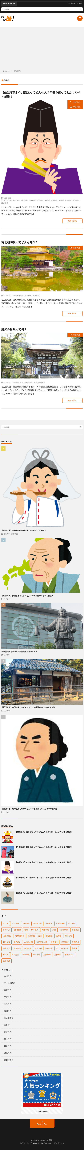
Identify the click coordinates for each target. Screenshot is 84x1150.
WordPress (58, 1143)
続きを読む (72, 221)
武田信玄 (68, 200)
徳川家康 (54, 200)
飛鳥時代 (7, 1053)
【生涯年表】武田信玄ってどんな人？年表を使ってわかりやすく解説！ (44, 832)
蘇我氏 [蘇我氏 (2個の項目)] (5, 954)
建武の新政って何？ (14, 329)
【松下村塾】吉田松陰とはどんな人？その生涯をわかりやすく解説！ (29, 707)
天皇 (21, 382)
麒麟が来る (8, 1060)
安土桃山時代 (9, 983)
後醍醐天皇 (19, 295)
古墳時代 (7, 976)
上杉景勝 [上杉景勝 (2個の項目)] (15, 923)
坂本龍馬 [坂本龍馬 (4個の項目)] (34, 930)
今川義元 (40, 200)
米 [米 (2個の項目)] (57, 948)
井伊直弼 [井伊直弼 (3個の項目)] (49, 923)
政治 (35, 382)
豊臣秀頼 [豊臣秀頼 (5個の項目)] (36, 954)
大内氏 (47, 200)
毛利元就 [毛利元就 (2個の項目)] (75, 942)
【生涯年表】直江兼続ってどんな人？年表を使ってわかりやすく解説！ (44, 877)
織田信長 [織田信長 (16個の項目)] (64, 948)
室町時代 (76, 102)
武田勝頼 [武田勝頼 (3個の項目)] (65, 942)
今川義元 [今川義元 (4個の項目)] (72, 923)
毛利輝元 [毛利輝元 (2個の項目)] (6, 948)
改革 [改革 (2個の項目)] (40, 936)
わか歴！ (49, 1140)
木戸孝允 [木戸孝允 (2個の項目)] (17, 942)
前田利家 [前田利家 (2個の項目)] (6, 930)
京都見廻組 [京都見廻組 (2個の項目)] (60, 923)
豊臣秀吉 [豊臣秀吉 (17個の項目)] (15, 954)
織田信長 (4, 203)
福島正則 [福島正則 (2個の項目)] (49, 948)
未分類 (7, 1025)
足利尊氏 (28, 295)
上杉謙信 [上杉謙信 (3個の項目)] (26, 923)
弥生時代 (7, 1004)
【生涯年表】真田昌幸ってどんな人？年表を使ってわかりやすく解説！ (44, 847)
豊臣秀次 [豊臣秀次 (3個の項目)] (26, 954)
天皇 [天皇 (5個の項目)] (54, 930)
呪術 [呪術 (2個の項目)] (26, 930)
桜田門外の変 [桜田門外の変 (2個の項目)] (42, 942)
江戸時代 (7, 599)
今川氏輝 (32, 200)
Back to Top (42, 1124)
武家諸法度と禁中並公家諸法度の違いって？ (19, 651)
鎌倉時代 (14, 534)
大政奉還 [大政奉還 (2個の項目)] (45, 930)
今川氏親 (24, 200)
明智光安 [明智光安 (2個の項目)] (68, 936)
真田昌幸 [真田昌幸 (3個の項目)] (27, 948)
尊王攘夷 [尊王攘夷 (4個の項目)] (75, 930)
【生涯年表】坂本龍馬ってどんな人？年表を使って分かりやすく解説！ (30, 809)
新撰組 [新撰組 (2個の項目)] (58, 936)
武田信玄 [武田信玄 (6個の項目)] (54, 942)
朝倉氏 (61, 200)
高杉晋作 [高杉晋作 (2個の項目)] (57, 954)
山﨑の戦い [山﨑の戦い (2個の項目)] (7, 936)
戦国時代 (76, 107)
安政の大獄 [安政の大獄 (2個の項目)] (63, 930)
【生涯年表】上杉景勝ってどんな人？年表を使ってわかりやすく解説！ (44, 893)
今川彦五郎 (8, 200)
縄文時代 (7, 1039)
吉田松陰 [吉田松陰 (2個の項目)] (17, 930)
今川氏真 (16, 200)
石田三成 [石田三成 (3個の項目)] (38, 948)
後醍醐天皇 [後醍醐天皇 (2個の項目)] (19, 936)
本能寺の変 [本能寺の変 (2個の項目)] (28, 942)
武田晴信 (76, 200)
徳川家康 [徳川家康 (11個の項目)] (31, 936)
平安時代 (7, 534)
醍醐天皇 (41, 382)
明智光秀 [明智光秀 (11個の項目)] (6, 942)
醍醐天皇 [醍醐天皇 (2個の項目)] (47, 954)
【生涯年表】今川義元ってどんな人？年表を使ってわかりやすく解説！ (44, 862)
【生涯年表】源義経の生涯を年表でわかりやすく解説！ (23, 530)
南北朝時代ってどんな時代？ (19, 242)
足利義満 (36, 295)
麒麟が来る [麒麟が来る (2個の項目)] (69, 954)
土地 (17, 382)
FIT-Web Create (36, 1143)
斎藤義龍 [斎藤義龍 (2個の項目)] (49, 936)
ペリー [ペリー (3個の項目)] (5, 923)
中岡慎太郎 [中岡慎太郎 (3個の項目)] (37, 923)
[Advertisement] (42, 47)
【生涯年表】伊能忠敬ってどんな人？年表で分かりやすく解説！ (27, 596)
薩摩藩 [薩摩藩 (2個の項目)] (74, 948)
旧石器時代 (8, 1018)
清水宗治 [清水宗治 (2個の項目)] (17, 948)
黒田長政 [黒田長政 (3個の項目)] (6, 961)
